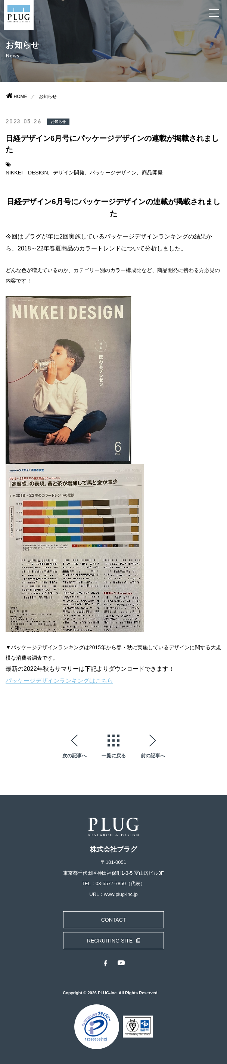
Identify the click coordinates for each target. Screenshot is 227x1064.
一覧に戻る (114, 755)
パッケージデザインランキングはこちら (59, 681)
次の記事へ (74, 755)
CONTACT (113, 920)
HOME (20, 96)
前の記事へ (153, 755)
